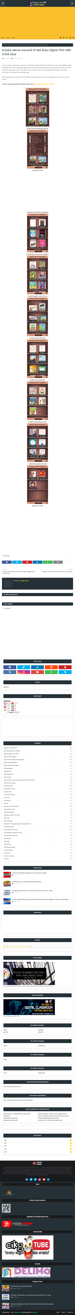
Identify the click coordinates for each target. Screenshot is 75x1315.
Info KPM (38, 797)
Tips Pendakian (38, 850)
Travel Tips (38, 853)
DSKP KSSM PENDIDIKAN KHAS (12, 1086)
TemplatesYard (17, 1312)
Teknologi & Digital (38, 847)
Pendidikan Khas (38, 826)
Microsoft (38, 818)
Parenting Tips (38, 821)
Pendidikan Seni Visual (38, 829)
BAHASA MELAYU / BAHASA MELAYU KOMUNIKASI (16, 1114)
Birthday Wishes (38, 774)
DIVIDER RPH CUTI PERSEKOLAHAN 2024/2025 (26, 882)
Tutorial (38, 859)
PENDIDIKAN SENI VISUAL (10, 1118)
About (7, 37)
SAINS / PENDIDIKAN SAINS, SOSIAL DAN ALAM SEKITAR (53, 1116)
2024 (38, 1146)
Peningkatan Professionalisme (38, 832)
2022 (38, 1152)
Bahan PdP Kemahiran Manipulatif (38, 759)
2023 (38, 1149)
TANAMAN (40, 1030)
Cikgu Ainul (7, 58)
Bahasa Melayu (38, 768)
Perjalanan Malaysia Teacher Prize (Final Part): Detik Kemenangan (32, 1304)
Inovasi (38, 803)
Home (2, 37)
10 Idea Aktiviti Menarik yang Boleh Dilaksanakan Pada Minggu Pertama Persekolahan (40, 899)
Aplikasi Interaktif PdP (38, 748)
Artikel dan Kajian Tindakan (38, 751)
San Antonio (38, 838)
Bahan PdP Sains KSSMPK (38, 765)
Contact (13, 37)
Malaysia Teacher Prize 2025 (38, 815)
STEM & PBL (38, 844)
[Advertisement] (37, 21)
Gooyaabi (34, 1312)
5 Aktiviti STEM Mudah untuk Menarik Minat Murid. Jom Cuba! (32, 890)
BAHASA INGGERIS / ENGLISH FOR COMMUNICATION (52, 1114)
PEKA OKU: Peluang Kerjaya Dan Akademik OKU (38, 824)
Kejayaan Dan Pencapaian (38, 806)
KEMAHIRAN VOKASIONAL (10, 1120)
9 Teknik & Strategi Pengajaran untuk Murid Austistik (29, 873)
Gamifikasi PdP (38, 786)
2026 (38, 1140)
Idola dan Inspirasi (38, 794)
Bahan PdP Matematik (38, 762)
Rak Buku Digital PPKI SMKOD (45, 84)
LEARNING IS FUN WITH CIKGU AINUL (17, 947)
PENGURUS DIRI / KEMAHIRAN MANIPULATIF (50, 1120)
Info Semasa (38, 800)
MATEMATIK (6, 1116)
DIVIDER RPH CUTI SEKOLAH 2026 (21, 1286)
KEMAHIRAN (41, 1045)
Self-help (38, 841)
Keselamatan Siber (38, 809)
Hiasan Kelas (38, 791)
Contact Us (70, 1312)
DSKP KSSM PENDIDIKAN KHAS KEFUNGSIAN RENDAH (18, 1100)
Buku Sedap (11, 45)
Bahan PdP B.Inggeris (38, 756)
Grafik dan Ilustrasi (38, 789)
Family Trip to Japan (38, 783)
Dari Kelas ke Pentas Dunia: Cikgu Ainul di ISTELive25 (38, 780)
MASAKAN (40, 1032)
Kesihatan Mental (38, 812)
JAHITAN (5, 1032)
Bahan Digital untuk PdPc (38, 754)
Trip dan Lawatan (38, 856)
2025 (38, 1143)
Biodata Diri (38, 771)
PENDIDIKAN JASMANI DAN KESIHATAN (48, 1118)
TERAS (5, 1030)
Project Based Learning (38, 835)
